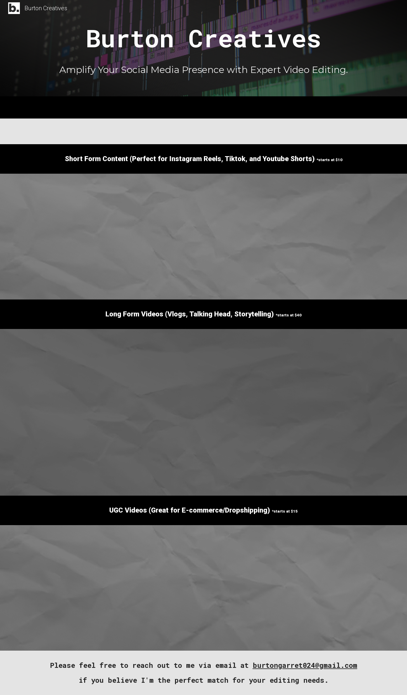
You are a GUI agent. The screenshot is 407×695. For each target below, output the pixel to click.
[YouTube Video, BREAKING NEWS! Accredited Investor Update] (319, 372)
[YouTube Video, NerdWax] (333, 588)
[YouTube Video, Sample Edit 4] (73, 236)
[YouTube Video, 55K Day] (203, 371)
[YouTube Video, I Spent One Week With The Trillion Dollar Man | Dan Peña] (88, 451)
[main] (203, 38)
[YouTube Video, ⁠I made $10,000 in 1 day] (88, 371)
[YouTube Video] (160, 236)
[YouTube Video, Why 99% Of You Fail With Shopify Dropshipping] (319, 452)
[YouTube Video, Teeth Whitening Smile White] (218, 588)
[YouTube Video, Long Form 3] (203, 450)
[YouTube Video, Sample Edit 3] (246, 236)
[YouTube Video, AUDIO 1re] (102, 588)
